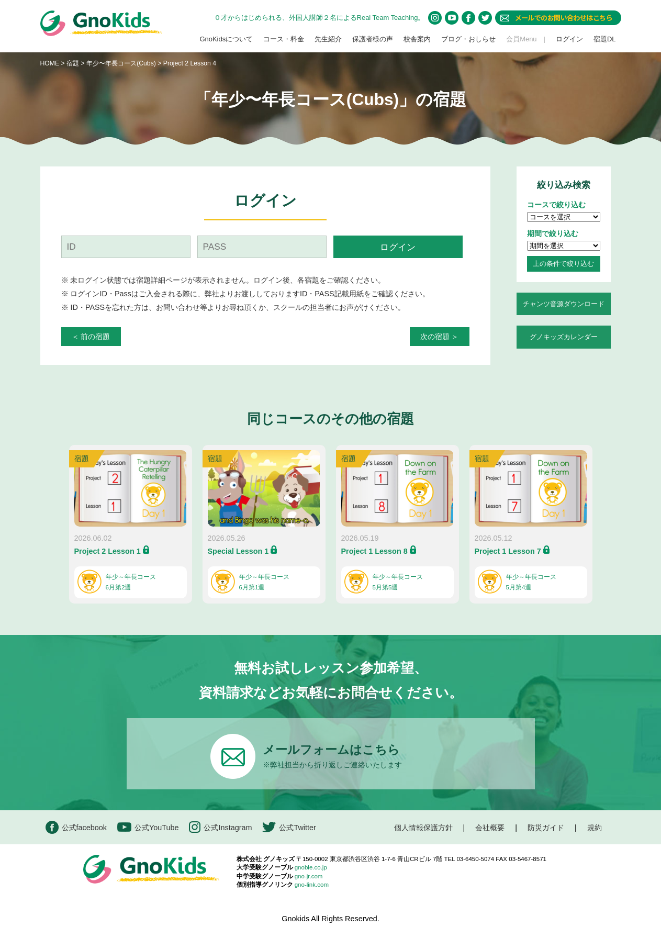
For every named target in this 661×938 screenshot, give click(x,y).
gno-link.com (312, 884)
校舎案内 (417, 39)
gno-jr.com (309, 876)
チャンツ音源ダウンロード (563, 304)
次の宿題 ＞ (439, 336)
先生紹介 (328, 39)
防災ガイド (546, 827)
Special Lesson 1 (238, 551)
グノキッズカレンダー (564, 337)
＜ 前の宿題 (91, 336)
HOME (50, 63)
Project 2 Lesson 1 (107, 551)
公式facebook (76, 827)
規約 (594, 827)
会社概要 (490, 827)
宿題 (72, 63)
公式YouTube (148, 827)
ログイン (569, 39)
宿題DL (604, 39)
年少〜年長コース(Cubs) (122, 63)
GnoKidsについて (226, 39)
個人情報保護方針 (423, 827)
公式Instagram (220, 827)
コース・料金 (283, 39)
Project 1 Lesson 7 (508, 551)
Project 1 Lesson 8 (374, 551)
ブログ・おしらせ (468, 39)
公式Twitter (289, 827)
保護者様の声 (372, 39)
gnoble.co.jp (311, 867)
